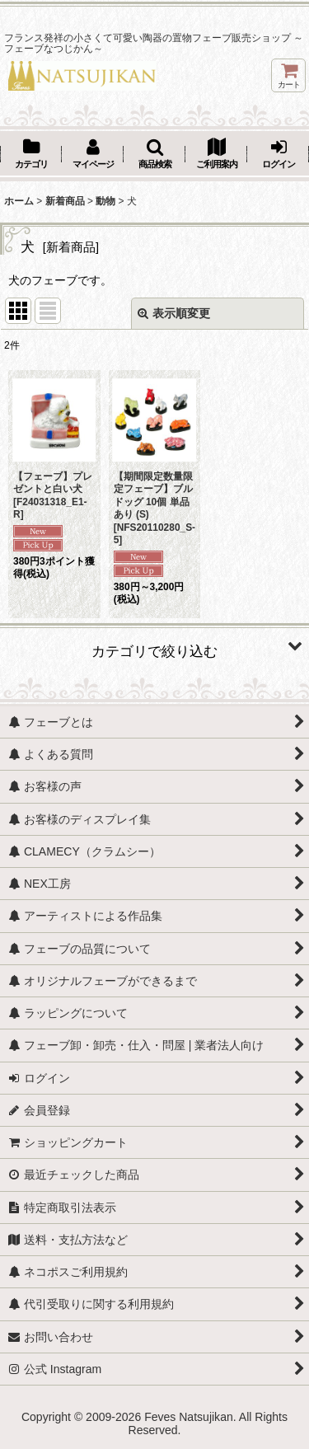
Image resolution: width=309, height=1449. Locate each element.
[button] (154, 155)
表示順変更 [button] (174, 313)
